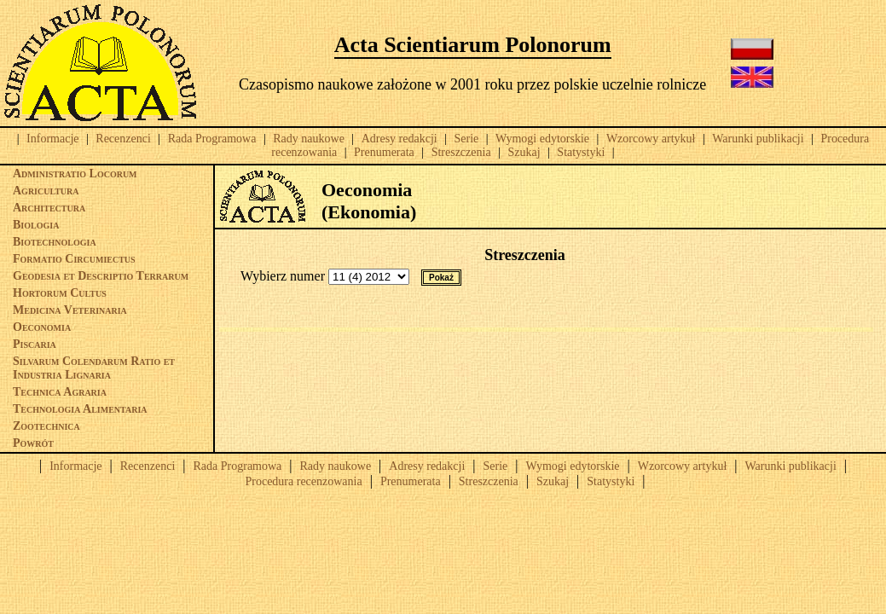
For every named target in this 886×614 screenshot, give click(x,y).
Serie (467, 138)
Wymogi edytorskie (542, 138)
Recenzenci (123, 138)
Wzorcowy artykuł (651, 138)
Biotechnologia (54, 241)
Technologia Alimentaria (80, 409)
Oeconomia (42, 327)
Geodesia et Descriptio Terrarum (100, 275)
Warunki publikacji (757, 138)
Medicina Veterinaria (70, 310)
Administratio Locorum (75, 173)
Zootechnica (46, 426)
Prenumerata (384, 152)
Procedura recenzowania (303, 481)
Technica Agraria (60, 391)
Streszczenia (461, 152)
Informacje (52, 138)
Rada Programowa (212, 138)
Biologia (36, 224)
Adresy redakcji (399, 138)
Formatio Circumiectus (74, 258)
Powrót (33, 443)
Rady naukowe (309, 138)
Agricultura (46, 190)
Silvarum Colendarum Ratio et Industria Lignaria (94, 368)
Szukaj (523, 152)
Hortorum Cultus (60, 293)
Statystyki (581, 152)
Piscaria (34, 344)
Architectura (49, 207)
